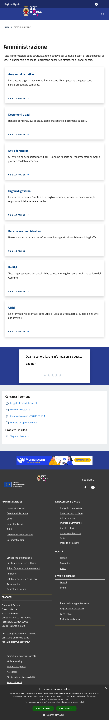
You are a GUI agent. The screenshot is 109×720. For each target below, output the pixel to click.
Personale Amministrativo (20, 534)
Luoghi (63, 582)
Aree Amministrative (17, 513)
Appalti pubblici (67, 528)
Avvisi (63, 568)
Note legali (12, 672)
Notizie (63, 558)
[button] (54, 715)
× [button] (106, 688)
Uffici (9, 518)
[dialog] (54, 702)
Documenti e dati (15, 540)
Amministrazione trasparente (21, 656)
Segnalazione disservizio (72, 608)
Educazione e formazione (19, 557)
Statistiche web (14, 682)
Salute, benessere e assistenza (22, 579)
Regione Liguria (12, 4)
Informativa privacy (16, 666)
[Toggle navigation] (6, 14)
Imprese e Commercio (71, 522)
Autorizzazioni (14, 584)
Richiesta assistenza (70, 619)
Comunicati (65, 563)
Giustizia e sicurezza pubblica (21, 563)
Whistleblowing (14, 661)
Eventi (63, 587)
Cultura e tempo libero (71, 513)
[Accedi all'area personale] (96, 4)
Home (6, 27)
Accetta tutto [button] (43, 708)
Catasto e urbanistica (70, 533)
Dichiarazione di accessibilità (21, 677)
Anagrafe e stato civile (71, 508)
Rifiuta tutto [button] (66, 708)
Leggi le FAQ (66, 614)
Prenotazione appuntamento (74, 603)
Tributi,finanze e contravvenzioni (23, 568)
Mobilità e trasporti (69, 543)
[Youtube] (93, 488)
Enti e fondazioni (15, 524)
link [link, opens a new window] (82, 702)
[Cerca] (103, 14)
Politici (10, 529)
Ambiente (11, 573)
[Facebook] (85, 488)
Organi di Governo (16, 508)
